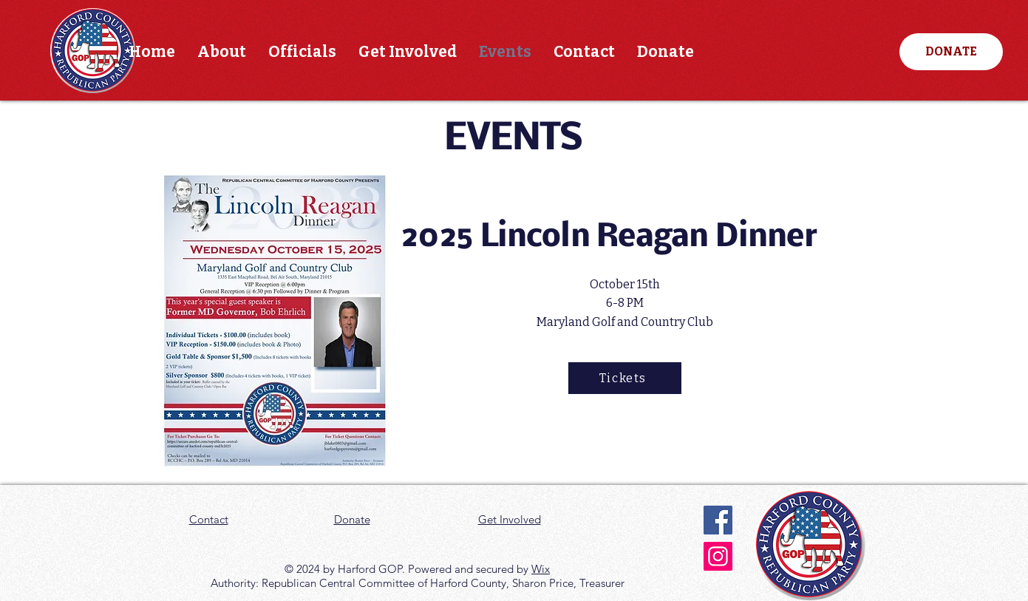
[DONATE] (951, 51)
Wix (540, 569)
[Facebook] (718, 520)
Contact (208, 519)
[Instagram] (718, 556)
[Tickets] (624, 378)
